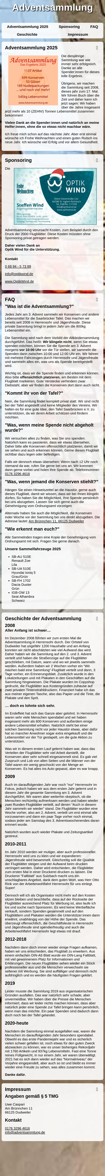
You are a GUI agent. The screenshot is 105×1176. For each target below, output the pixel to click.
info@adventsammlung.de (25, 1132)
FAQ (94, 26)
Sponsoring (69, 26)
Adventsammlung (52, 7)
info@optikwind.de (19, 274)
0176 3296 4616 (17, 474)
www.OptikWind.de (19, 281)
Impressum (78, 34)
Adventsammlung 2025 (27, 26)
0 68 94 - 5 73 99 (18, 266)
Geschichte (27, 34)
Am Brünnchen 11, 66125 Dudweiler (56, 521)
